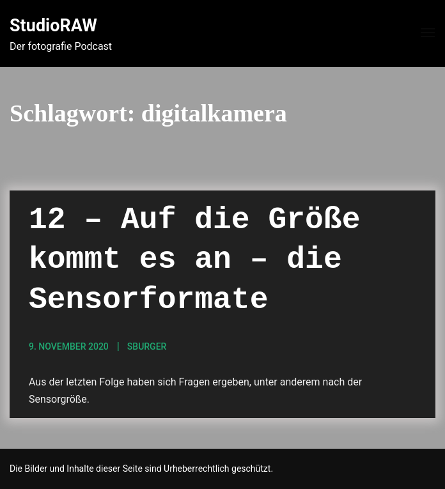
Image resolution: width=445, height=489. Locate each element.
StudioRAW (53, 25)
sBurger (147, 346)
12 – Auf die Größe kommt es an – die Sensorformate (194, 260)
